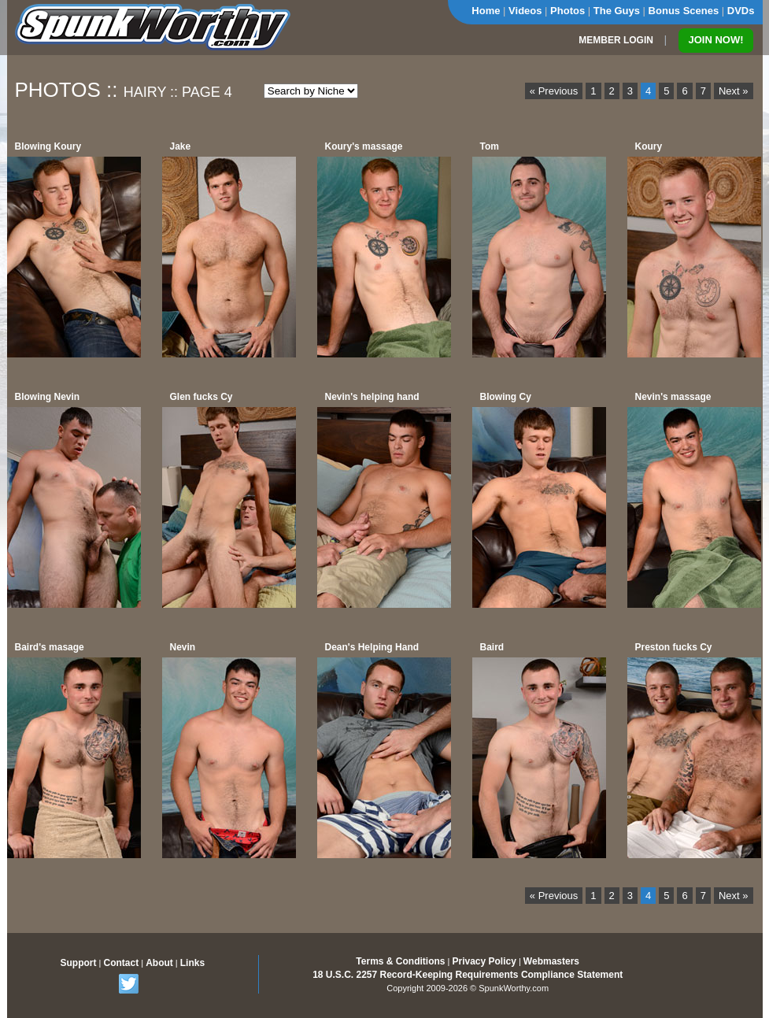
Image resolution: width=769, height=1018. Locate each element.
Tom (489, 146)
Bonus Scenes (684, 11)
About (159, 962)
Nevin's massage (673, 396)
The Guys (616, 11)
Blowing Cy (505, 396)
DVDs (741, 11)
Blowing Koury (48, 146)
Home (485, 11)
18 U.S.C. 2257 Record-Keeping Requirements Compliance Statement (467, 974)
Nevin (183, 647)
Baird (492, 647)
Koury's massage (364, 146)
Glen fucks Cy (201, 396)
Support (79, 962)
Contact (121, 962)
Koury (649, 146)
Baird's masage (49, 647)
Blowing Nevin (47, 396)
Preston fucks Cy (673, 647)
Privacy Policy (484, 961)
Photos (567, 11)
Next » (734, 91)
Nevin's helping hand (372, 396)
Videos (525, 11)
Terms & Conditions (400, 961)
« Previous (554, 91)
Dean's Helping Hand (372, 647)
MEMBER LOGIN (616, 40)
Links (192, 962)
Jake (180, 146)
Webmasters (551, 961)
